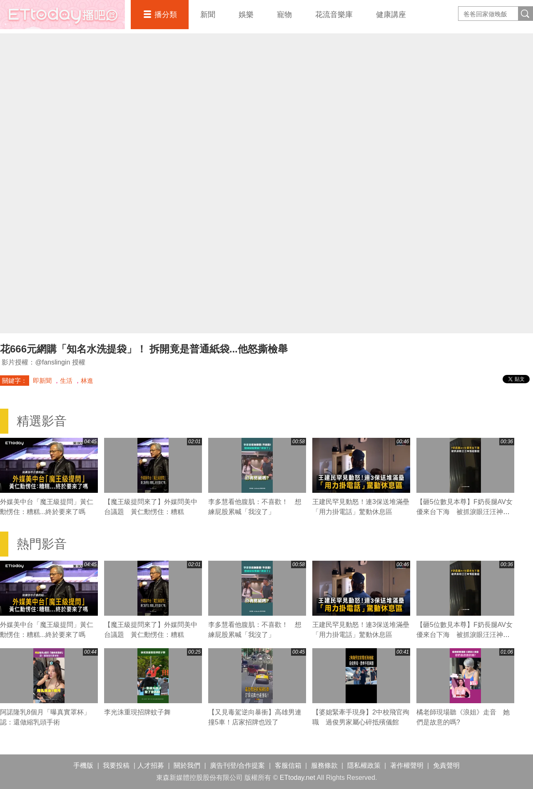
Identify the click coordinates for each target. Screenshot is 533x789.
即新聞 (42, 380)
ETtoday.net (297, 777)
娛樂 (246, 14)
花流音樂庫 (334, 14)
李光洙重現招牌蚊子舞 (137, 712)
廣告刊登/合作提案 (237, 765)
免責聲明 (446, 765)
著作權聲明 (406, 765)
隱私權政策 (364, 765)
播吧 (62, 14)
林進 (87, 380)
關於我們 (187, 765)
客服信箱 (288, 765)
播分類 (165, 14)
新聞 (207, 14)
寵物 (284, 14)
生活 (66, 380)
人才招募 (150, 765)
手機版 (83, 765)
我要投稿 (116, 765)
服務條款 (324, 765)
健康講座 (391, 14)
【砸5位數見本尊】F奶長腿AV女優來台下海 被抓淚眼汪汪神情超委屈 (464, 511)
